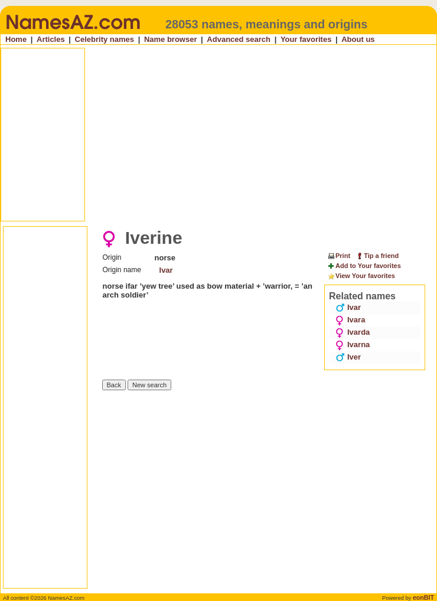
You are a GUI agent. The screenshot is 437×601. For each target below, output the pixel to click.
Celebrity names (104, 39)
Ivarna (352, 344)
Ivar (166, 270)
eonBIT (423, 597)
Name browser (170, 39)
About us (357, 39)
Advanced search (238, 39)
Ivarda (352, 332)
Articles (51, 39)
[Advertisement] (168, 134)
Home (16, 39)
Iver (348, 356)
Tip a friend (377, 255)
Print (338, 255)
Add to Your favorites (364, 266)
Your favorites (306, 39)
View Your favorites (361, 276)
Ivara (350, 319)
